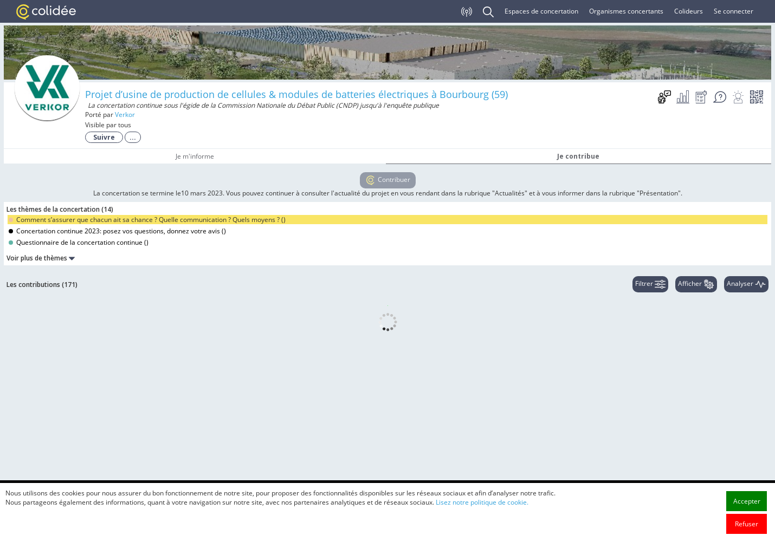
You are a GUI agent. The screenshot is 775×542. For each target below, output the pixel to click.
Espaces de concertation (541, 11)
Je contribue (578, 156)
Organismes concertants (626, 11)
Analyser (746, 284)
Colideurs (688, 11)
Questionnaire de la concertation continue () (78, 242)
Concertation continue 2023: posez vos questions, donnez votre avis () (117, 231)
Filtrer (650, 284)
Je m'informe (195, 156)
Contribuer (387, 180)
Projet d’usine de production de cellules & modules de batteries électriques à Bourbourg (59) (296, 94)
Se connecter (733, 11)
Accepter (746, 501)
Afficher (696, 284)
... (133, 137)
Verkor (125, 114)
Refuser (746, 523)
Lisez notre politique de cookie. (482, 502)
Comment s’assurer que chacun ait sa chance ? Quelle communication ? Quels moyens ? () (147, 219)
